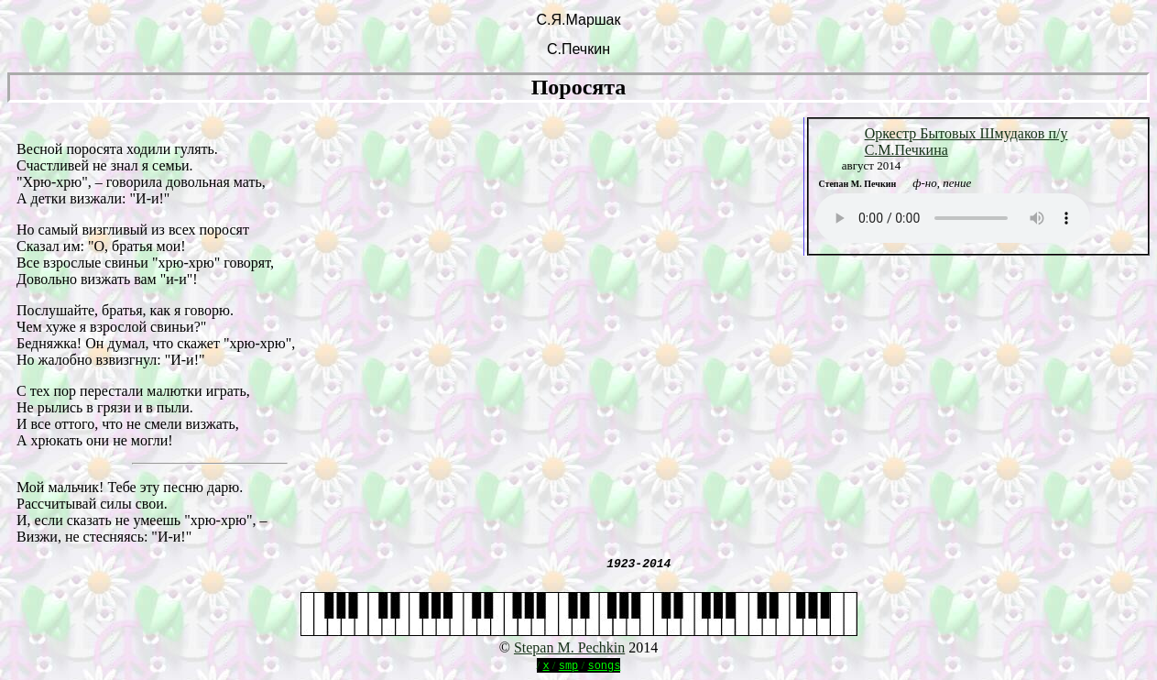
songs (603, 665)
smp (569, 665)
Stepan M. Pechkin (569, 647)
